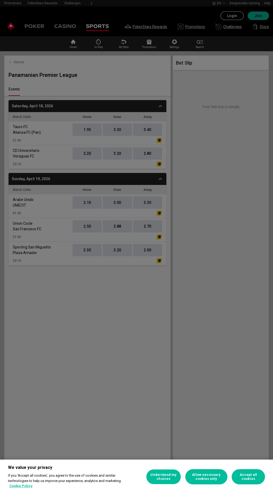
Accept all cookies (248, 477)
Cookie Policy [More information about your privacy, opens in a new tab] (21, 486)
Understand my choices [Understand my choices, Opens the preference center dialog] (163, 477)
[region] (136, 477)
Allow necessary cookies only (206, 477)
